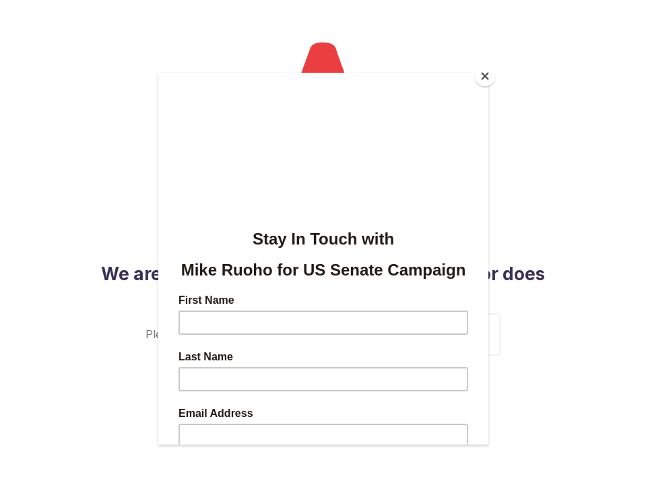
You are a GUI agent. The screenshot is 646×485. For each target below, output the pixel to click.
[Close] (485, 76)
